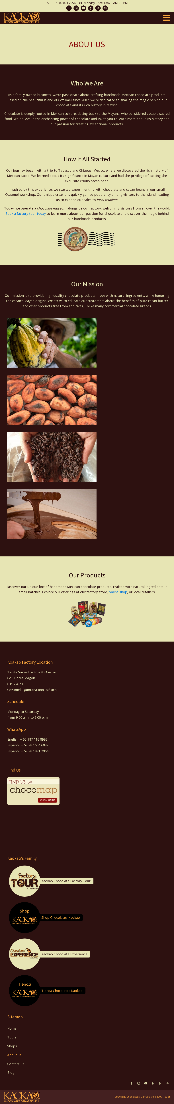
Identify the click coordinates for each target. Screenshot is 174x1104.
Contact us (15, 1064)
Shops (12, 1046)
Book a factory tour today (25, 213)
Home (12, 1028)
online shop (118, 592)
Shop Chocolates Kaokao (60, 917)
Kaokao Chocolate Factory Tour (66, 881)
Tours (12, 1037)
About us (14, 1055)
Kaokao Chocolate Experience (64, 954)
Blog (10, 1072)
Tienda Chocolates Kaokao (62, 990)
